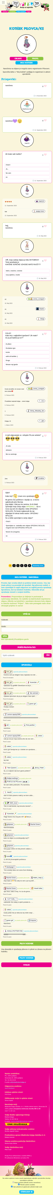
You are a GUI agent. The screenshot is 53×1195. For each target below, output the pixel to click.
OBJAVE (18, 59)
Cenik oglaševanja (17, 1124)
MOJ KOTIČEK (26, 63)
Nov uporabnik (7, 639)
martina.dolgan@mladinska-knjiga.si (22, 1121)
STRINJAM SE (27, 1192)
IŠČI (48, 655)
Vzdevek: (4, 620)
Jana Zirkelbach (9, 1088)
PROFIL (35, 59)
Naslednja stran (38, 565)
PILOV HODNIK (26, 958)
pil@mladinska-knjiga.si (18, 1082)
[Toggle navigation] (3, 2)
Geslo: (3, 626)
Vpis (5, 636)
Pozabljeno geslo (22, 639)
